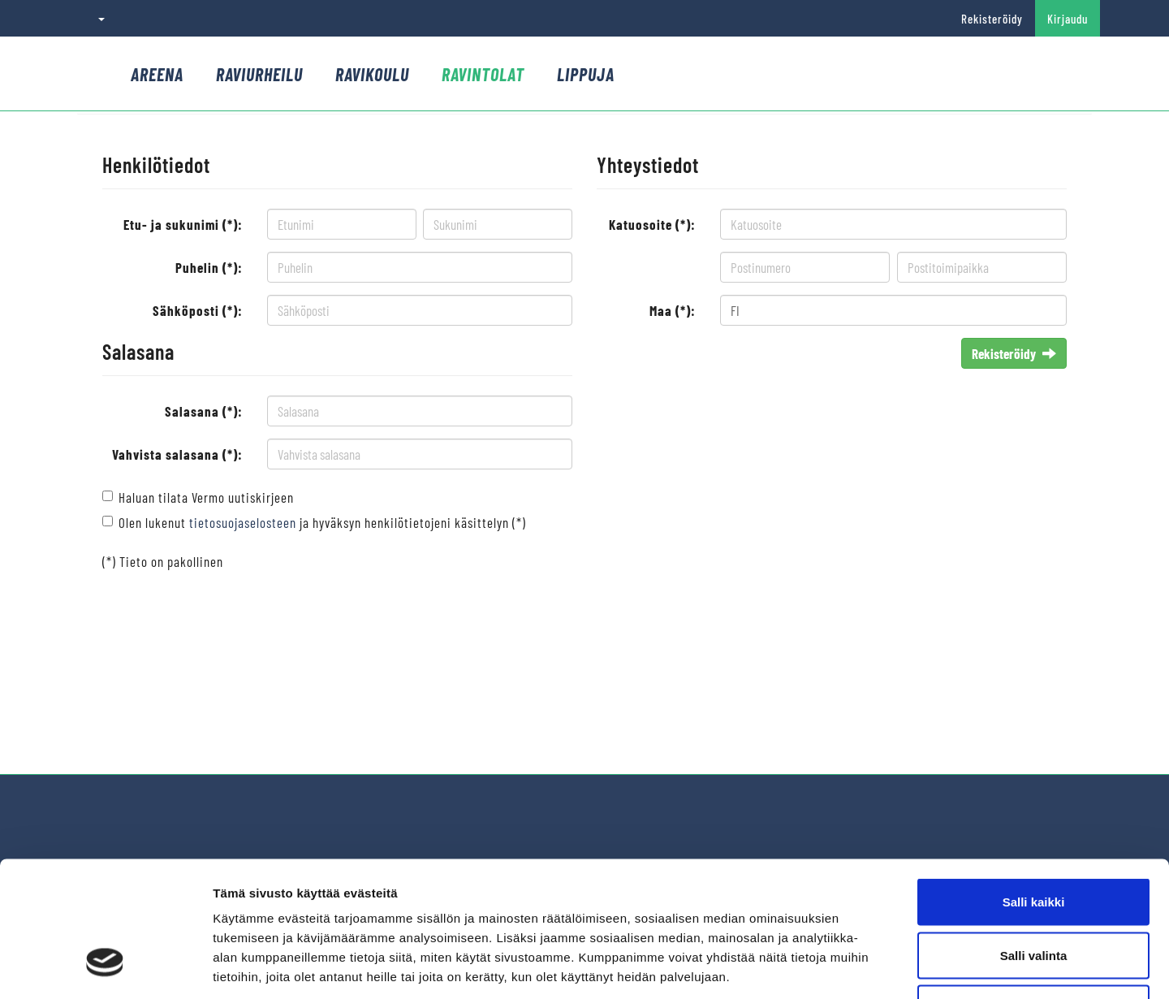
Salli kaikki (1034, 786)
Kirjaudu (1067, 18)
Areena (157, 73)
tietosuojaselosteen (242, 522)
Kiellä (1033, 892)
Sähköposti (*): (198, 310)
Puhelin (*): (209, 267)
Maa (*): (672, 310)
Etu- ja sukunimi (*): (183, 224)
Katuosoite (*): (652, 224)
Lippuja (586, 73)
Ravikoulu (372, 73)
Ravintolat (483, 73)
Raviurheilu (259, 73)
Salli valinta (1034, 839)
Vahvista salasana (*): (177, 454)
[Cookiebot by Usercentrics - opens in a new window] (105, 967)
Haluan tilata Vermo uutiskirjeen (206, 497)
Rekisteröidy (992, 18)
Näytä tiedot (868, 967)
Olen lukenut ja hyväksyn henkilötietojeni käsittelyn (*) (322, 522)
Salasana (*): (204, 411)
